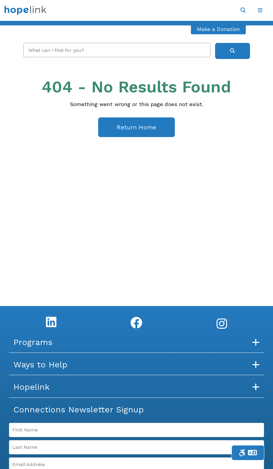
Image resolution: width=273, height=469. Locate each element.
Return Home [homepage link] (136, 127)
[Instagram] (222, 323)
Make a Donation (218, 29)
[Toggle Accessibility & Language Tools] (248, 452)
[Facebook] (136, 323)
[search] (117, 50)
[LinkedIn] (51, 322)
